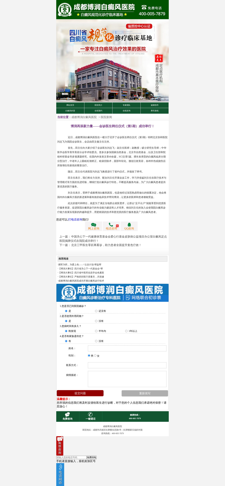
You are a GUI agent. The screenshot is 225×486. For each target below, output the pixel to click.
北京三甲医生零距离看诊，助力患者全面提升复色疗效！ (106, 245)
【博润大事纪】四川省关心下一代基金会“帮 (80, 268)
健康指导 (155, 105)
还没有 (102, 311)
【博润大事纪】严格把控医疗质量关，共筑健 (81, 276)
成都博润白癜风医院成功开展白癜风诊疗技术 (81, 280)
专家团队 (126, 105)
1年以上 (133, 331)
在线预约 (98, 111)
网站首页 (70, 105)
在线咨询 (126, 111)
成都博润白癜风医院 (84, 117)
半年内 (102, 331)
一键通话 (90, 418)
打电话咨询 (75, 219)
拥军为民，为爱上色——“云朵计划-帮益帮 (79, 264)
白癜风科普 (70, 111)
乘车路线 (155, 111)
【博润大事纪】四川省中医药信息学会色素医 (81, 272)
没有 (101, 321)
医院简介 (98, 105)
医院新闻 (106, 117)
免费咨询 (67, 418)
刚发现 (72, 331)
